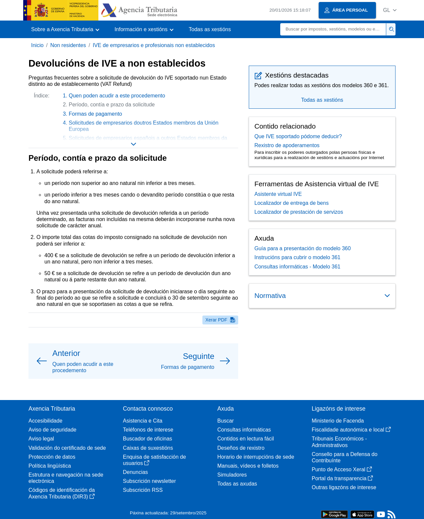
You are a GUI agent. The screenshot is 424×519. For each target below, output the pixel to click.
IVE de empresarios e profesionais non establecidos (154, 45)
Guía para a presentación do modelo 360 (302, 248)
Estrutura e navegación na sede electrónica (65, 478)
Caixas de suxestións (148, 448)
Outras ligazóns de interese (344, 487)
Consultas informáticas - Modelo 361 (297, 266)
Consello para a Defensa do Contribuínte (344, 457)
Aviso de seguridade (52, 429)
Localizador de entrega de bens (291, 203)
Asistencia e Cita (142, 421)
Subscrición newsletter (149, 481)
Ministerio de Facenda (338, 421)
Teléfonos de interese (148, 429)
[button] (390, 10)
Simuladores (232, 475)
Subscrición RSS (143, 490)
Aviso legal (41, 438)
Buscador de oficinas (147, 438)
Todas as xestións (210, 29)
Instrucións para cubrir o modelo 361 (297, 257)
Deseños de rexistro (240, 448)
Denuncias (135, 472)
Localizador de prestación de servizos (298, 212)
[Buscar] (333, 29)
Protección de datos (51, 457)
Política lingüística (49, 466)
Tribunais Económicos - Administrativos (339, 442)
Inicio (37, 45)
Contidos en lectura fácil (245, 438)
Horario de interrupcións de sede (255, 457)
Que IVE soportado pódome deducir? (298, 136)
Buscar (225, 421)
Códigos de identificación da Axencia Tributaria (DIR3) (61, 493)
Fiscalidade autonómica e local (351, 429)
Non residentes (68, 45)
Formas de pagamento (95, 114)
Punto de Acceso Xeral (342, 469)
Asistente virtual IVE (278, 194)
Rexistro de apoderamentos (287, 145)
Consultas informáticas (244, 429)
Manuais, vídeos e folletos (248, 466)
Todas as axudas (237, 484)
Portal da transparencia (342, 478)
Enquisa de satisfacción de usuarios (154, 460)
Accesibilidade (45, 421)
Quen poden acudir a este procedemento (117, 95)
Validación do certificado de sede (67, 448)
